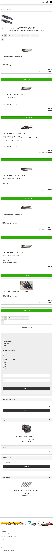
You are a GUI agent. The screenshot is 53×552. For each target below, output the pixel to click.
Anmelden (26, 410)
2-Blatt (5, 345)
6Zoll (4, 366)
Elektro (5, 339)
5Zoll (4, 364)
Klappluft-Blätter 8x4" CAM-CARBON (12, 56)
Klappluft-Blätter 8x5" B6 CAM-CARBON (13, 175)
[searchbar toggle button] (43, 2)
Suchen (26, 466)
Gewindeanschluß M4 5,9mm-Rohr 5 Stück (26, 490)
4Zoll (4, 362)
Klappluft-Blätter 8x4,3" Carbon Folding (13, 133)
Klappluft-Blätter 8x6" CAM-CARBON (12, 214)
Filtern (26, 388)
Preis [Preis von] (4, 373)
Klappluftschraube (8, 341)
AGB (2, 547)
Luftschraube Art (8, 337)
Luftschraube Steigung (9, 359)
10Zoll (5, 355)
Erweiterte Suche (26, 470)
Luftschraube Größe (9, 350)
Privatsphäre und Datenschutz (8, 550)
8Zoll (4, 353)
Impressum (3, 544)
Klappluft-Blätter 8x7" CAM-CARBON (12, 252)
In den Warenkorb (26, 79)
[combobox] (16, 35)
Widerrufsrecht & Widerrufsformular (9, 533)
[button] (2, 35)
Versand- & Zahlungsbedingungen (9, 536)
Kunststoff (6, 343)
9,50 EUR (26, 494)
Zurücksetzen (26, 392)
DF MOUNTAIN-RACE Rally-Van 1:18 (26, 436)
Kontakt (3, 539)
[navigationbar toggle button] (51, 2)
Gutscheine (3, 542)
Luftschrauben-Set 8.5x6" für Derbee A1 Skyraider (16, 291)
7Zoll (4, 368)
